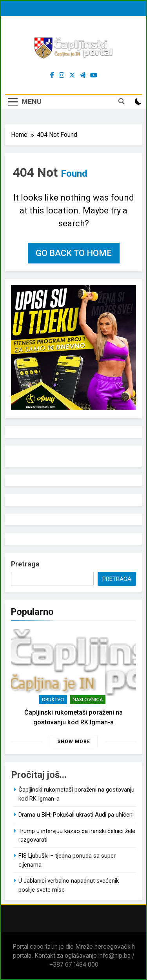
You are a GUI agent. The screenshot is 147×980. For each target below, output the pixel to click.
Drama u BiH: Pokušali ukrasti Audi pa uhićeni (76, 814)
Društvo (53, 699)
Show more (73, 741)
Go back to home (74, 253)
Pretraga (25, 564)
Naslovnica (88, 699)
